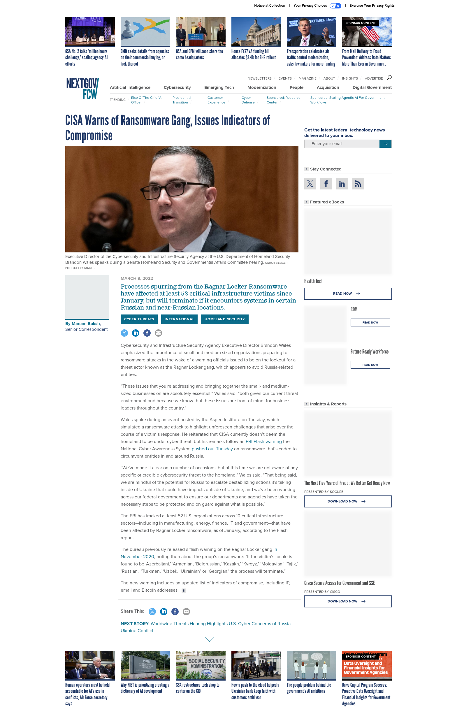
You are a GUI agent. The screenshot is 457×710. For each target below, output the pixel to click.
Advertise (374, 78)
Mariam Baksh (86, 323)
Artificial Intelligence (130, 87)
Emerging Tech (219, 87)
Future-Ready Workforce (370, 351)
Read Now (348, 293)
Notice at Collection (269, 5)
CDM (354, 309)
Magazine (308, 78)
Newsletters (260, 78)
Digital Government (372, 87)
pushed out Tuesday (212, 448)
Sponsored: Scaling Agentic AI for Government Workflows (347, 100)
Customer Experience (216, 100)
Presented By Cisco (322, 591)
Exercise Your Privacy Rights (372, 5)
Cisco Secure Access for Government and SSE (339, 582)
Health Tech (313, 280)
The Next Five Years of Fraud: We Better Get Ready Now (347, 482)
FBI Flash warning (264, 441)
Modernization (261, 87)
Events (285, 78)
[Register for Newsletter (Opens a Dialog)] (385, 144)
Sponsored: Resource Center (283, 100)
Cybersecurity (177, 87)
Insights (350, 78)
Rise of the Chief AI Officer (146, 100)
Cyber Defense (248, 100)
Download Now (348, 501)
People (296, 87)
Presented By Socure (323, 491)
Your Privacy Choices (317, 5)
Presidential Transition (182, 100)
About (329, 78)
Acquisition (328, 87)
